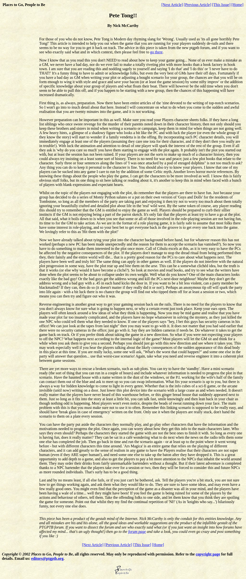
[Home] (237, 5)
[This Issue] (221, 5)
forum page (137, 532)
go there (156, 52)
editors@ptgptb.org (47, 558)
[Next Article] (172, 5)
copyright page (208, 554)
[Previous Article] (197, 5)
